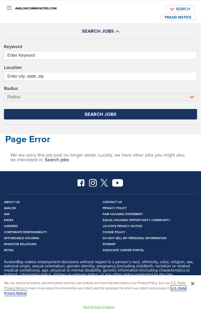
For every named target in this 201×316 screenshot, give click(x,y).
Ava (7, 214)
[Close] (192, 284)
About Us (12, 202)
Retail (9, 250)
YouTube (118, 183)
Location (13, 67)
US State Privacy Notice (122, 226)
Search (180, 9)
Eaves (8, 220)
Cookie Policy (114, 232)
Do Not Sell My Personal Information (134, 238)
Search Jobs (100, 31)
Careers (11, 226)
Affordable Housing (21, 238)
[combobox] (100, 76)
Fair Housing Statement (123, 214)
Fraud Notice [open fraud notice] (178, 17)
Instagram (93, 183)
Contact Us (112, 202)
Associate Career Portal (123, 250)
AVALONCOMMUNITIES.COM (36, 8)
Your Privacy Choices (99, 308)
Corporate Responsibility (25, 232)
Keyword (13, 46)
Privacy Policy (115, 208)
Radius (11, 88)
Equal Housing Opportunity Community (136, 220)
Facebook (81, 183)
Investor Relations (20, 244)
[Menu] (9, 8)
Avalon (10, 208)
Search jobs (57, 159)
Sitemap (109, 244)
